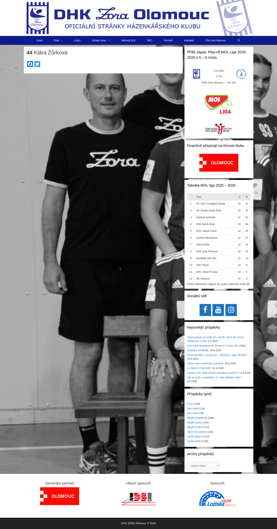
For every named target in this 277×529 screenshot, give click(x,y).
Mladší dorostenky (197, 417)
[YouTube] (218, 310)
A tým (77, 40)
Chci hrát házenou (215, 40)
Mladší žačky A (195, 422)
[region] (218, 164)
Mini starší (193, 413)
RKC (150, 40)
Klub (61, 40)
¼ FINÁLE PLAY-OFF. (199, 368)
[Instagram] (231, 310)
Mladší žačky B (195, 427)
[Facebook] (205, 310)
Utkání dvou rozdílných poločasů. (205, 363)
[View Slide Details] (218, 163)
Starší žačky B (195, 441)
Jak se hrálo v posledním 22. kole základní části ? (214, 377)
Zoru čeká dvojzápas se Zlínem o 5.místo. (210, 345)
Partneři (168, 40)
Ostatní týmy (104, 40)
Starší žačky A (195, 436)
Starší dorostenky (197, 431)
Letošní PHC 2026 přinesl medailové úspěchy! (213, 372)
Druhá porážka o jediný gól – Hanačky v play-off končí (217, 355)
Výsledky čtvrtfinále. (198, 350)
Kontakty (189, 40)
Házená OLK (128, 40)
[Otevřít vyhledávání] (238, 40)
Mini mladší (193, 408)
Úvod (39, 40)
